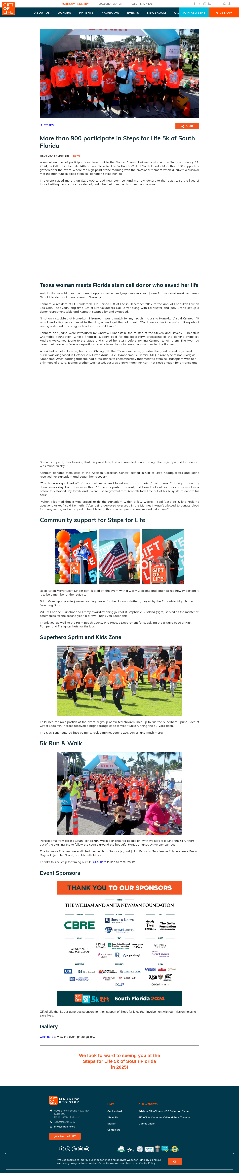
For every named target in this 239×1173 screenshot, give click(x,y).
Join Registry (194, 12)
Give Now (224, 12)
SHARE (187, 126)
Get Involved (114, 1111)
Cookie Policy (147, 1163)
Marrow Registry (75, 3)
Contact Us (113, 1129)
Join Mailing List (65, 1136)
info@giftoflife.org (64, 1126)
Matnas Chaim (146, 1123)
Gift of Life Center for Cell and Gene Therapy (164, 1117)
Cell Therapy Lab (142, 3)
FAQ (177, 12)
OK (175, 1161)
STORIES (47, 125)
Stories (111, 1123)
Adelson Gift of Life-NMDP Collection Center (164, 1111)
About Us (112, 1117)
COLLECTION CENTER (110, 3)
